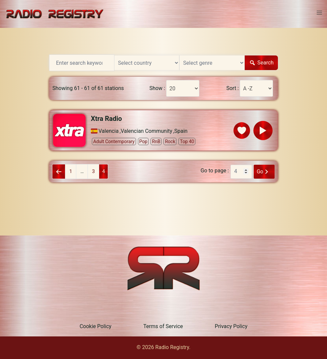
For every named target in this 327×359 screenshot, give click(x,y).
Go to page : (215, 170)
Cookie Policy (95, 326)
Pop (143, 141)
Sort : (232, 88)
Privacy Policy (231, 326)
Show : (157, 88)
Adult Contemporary (114, 141)
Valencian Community (146, 131)
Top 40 (187, 141)
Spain (181, 131)
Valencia (108, 131)
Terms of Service (163, 326)
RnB (156, 141)
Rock (170, 141)
